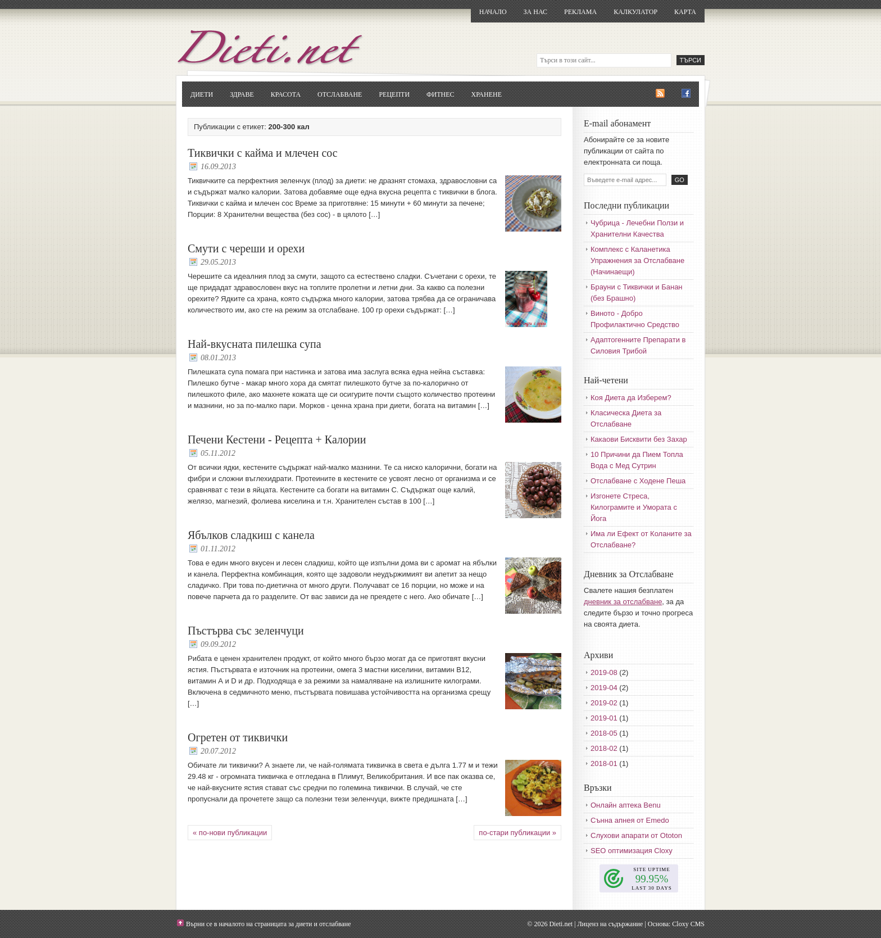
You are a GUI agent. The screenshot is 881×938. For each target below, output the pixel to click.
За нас (535, 12)
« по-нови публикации (230, 832)
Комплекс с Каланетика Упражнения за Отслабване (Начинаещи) (637, 260)
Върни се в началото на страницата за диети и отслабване (268, 924)
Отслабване (339, 94)
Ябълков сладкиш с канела (251, 535)
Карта (685, 12)
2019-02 (604, 703)
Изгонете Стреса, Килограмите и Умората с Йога (634, 507)
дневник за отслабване (623, 601)
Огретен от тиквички (238, 737)
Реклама (580, 12)
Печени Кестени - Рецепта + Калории (277, 439)
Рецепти (394, 94)
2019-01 (604, 718)
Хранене (486, 94)
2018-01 (604, 763)
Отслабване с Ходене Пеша (638, 481)
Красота (286, 94)
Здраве (242, 94)
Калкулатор (635, 12)
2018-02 (604, 748)
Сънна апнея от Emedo (630, 820)
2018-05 (604, 733)
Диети (201, 94)
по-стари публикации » (517, 832)
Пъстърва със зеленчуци (246, 630)
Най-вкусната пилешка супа (254, 344)
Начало (493, 12)
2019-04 (604, 687)
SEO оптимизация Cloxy (632, 850)
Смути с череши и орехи (246, 248)
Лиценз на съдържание (610, 924)
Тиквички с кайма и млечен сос (263, 153)
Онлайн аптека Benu (626, 805)
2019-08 (604, 672)
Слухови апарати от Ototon (636, 835)
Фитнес (440, 94)
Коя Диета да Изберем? (631, 397)
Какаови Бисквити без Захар (639, 439)
